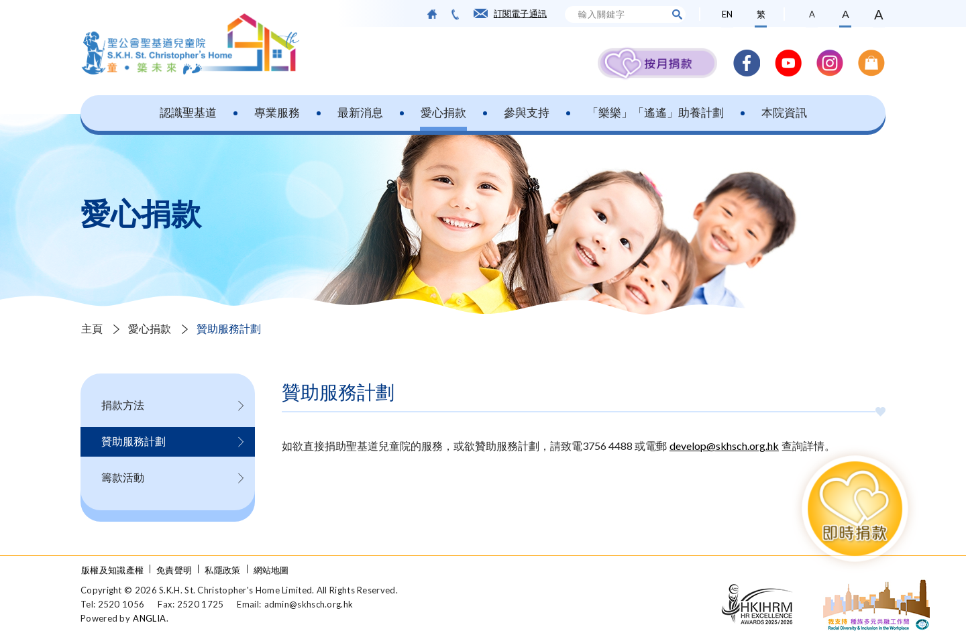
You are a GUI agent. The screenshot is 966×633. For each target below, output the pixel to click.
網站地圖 (271, 570)
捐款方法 (122, 404)
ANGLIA (149, 618)
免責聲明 (174, 570)
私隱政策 (222, 570)
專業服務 (277, 112)
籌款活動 (122, 477)
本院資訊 (784, 112)
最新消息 (360, 112)
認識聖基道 (188, 112)
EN (727, 14)
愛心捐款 (443, 112)
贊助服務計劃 (229, 328)
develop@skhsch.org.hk (724, 445)
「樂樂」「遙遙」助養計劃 (655, 112)
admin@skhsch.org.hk (309, 604)
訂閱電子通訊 (520, 13)
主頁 (92, 328)
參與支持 (526, 112)
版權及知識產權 (112, 570)
